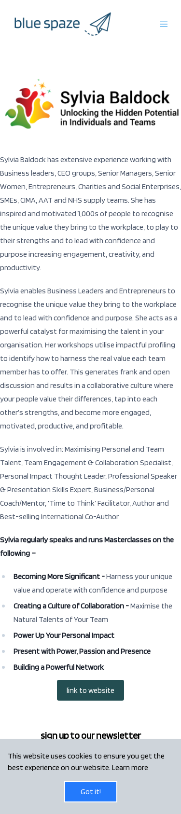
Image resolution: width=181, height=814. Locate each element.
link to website (90, 690)
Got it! (91, 791)
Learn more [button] (130, 767)
